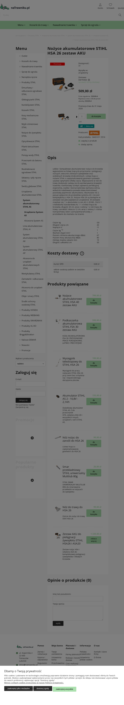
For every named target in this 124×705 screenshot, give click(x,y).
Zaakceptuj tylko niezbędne (18, 690)
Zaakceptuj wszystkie (64, 690)
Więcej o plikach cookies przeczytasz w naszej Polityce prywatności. (34, 684)
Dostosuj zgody (43, 690)
